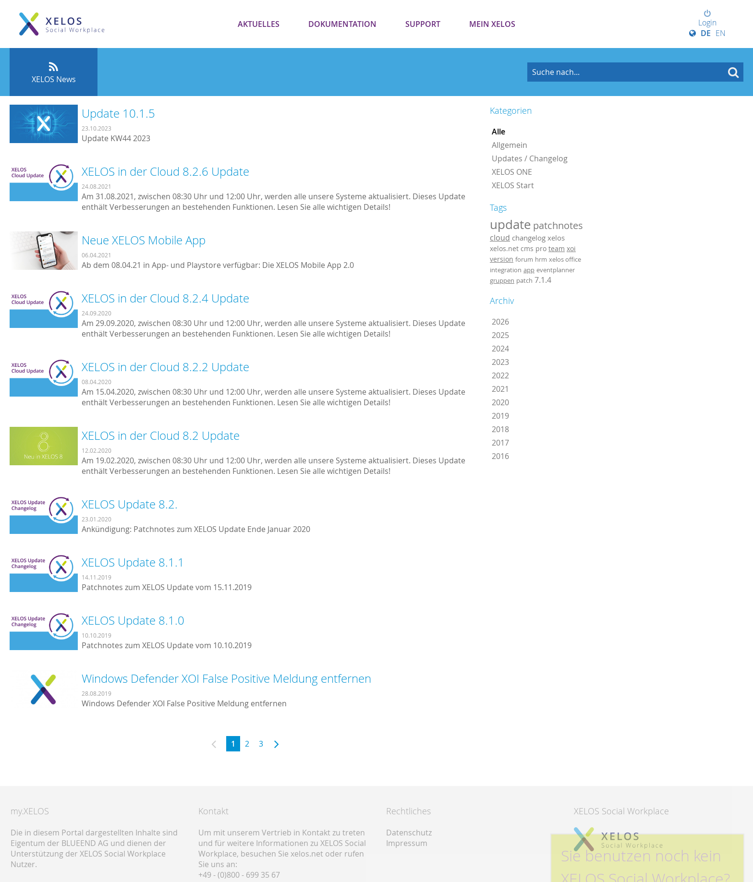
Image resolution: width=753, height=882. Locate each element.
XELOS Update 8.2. (130, 504)
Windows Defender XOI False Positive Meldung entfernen (226, 678)
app (528, 270)
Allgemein (509, 145)
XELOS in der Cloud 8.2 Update (161, 435)
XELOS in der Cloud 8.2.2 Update (165, 367)
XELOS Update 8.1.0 (133, 620)
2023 (500, 362)
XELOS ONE (512, 172)
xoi (571, 248)
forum (524, 259)
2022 (500, 375)
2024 (500, 348)
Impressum (406, 843)
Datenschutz (409, 832)
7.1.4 (542, 280)
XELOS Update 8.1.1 (133, 562)
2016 (500, 456)
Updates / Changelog (530, 158)
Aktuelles (258, 24)
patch (524, 280)
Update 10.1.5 (118, 113)
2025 (500, 335)
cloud (500, 237)
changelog (529, 237)
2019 (500, 416)
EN (721, 33)
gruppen (502, 280)
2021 (500, 389)
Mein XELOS (492, 24)
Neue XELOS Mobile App (144, 240)
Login (707, 19)
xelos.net (504, 248)
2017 (500, 442)
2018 (500, 429)
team (556, 248)
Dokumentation (342, 24)
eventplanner (555, 270)
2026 (500, 321)
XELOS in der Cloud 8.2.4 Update (165, 298)
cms (527, 248)
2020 (500, 402)
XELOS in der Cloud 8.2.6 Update (165, 171)
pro (541, 248)
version (501, 259)
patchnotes (558, 225)
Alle (498, 131)
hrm (541, 259)
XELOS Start (513, 185)
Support (422, 24)
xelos (556, 237)
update (510, 224)
